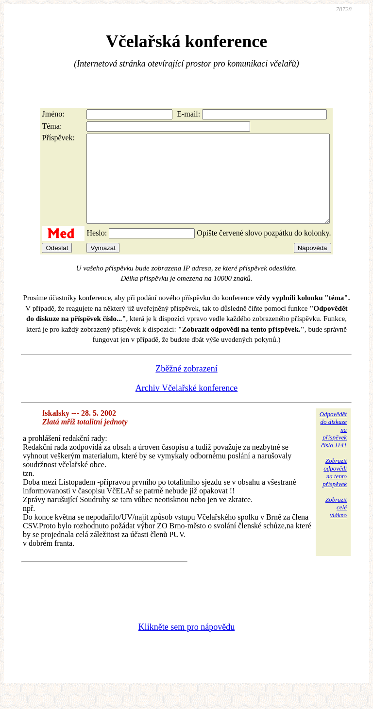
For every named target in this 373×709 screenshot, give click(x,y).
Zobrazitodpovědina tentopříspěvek (334, 489)
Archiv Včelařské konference (187, 405)
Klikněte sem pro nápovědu (186, 644)
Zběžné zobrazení (186, 386)
